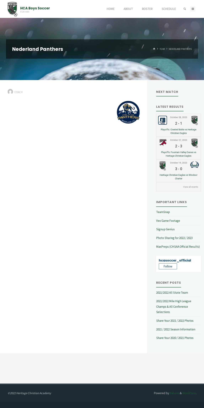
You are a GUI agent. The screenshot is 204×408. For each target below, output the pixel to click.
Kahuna (174, 393)
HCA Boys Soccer (35, 8)
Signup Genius (165, 229)
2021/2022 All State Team (172, 293)
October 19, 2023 (178, 163)
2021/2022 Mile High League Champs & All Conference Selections (173, 306)
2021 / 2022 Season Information (175, 329)
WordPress (189, 393)
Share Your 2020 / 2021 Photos (175, 338)
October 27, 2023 (178, 140)
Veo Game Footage (168, 221)
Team (162, 48)
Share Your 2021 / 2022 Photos (175, 321)
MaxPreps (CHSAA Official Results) (178, 247)
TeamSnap (163, 212)
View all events (190, 187)
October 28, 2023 (178, 117)
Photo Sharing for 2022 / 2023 (174, 238)
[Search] (185, 9)
